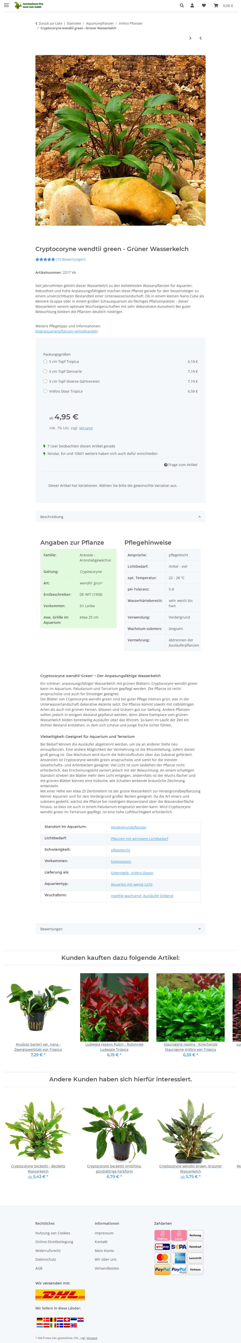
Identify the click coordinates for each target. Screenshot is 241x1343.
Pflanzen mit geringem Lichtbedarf (139, 838)
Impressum (104, 1233)
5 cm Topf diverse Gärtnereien (123, 381)
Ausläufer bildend (158, 895)
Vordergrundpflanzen (128, 827)
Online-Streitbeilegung (54, 1241)
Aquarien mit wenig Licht (131, 884)
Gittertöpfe (120, 873)
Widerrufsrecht (48, 1250)
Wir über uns (106, 1259)
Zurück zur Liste (50, 23)
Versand (86, 428)
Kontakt (101, 1241)
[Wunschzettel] (204, 5)
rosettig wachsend (126, 895)
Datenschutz (45, 1259)
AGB (38, 1268)
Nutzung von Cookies (52, 1233)
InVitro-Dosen (142, 873)
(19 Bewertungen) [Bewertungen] (60, 259)
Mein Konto (104, 1250)
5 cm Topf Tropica (123, 361)
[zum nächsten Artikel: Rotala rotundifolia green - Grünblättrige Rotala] (190, 38)
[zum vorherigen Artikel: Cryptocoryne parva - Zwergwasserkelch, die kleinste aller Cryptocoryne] (200, 38)
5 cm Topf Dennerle (123, 371)
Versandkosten (107, 1268)
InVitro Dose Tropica (123, 391)
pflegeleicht (120, 850)
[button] (183, 5)
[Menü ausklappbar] (6, 3)
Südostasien (121, 861)
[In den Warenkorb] (39, 52)
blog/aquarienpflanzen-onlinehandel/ (66, 331)
